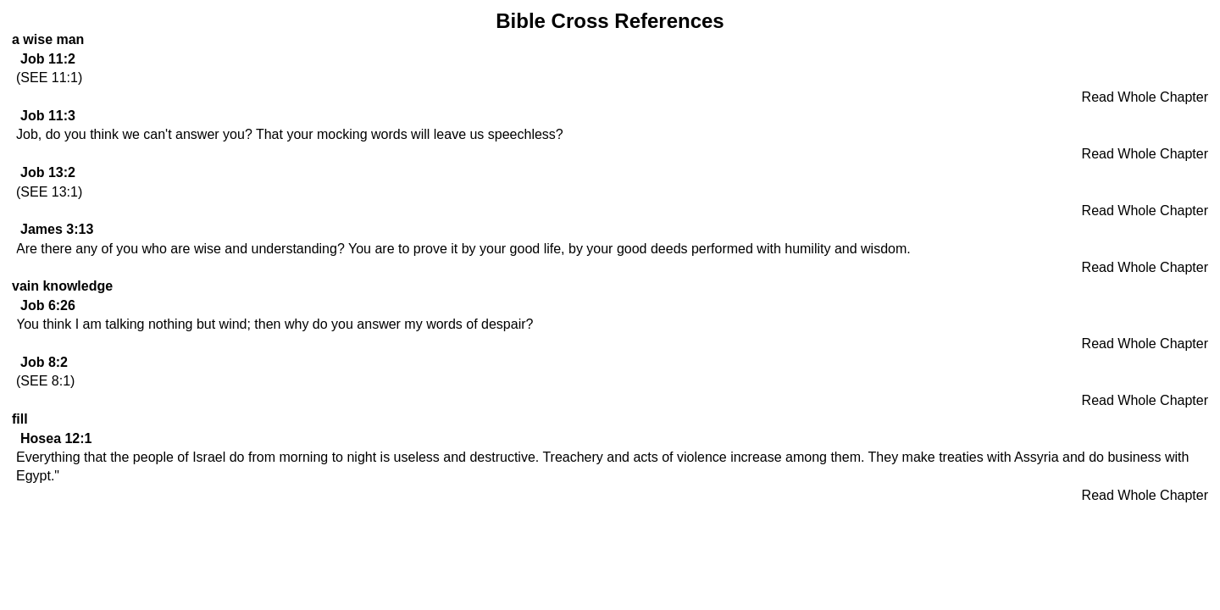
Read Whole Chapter (1145, 97)
